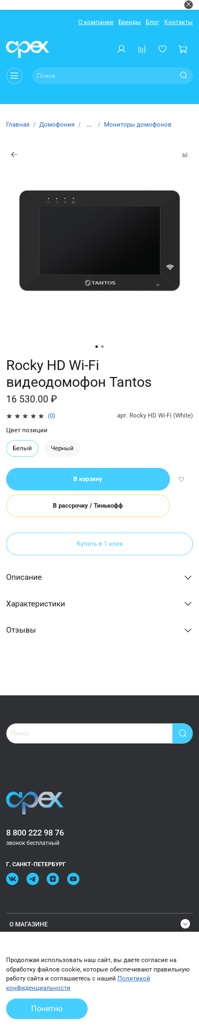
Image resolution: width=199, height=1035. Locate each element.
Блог (152, 22)
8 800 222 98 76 (35, 833)
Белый (22, 448)
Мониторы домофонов (138, 124)
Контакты (178, 22)
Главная (17, 124)
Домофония (57, 124)
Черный (62, 448)
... (89, 124)
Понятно (47, 1008)
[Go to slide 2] (102, 346)
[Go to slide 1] (96, 346)
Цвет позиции (26, 430)
